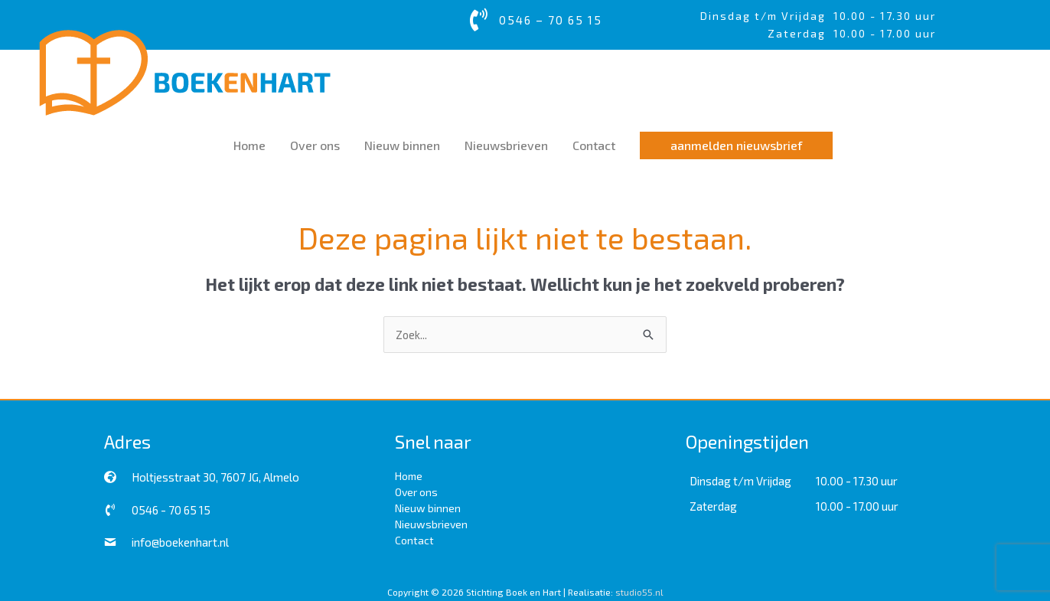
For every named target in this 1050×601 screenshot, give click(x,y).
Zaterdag (713, 505)
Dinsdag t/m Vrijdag (766, 15)
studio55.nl (639, 591)
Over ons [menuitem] (416, 491)
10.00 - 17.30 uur (884, 15)
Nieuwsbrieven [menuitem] (431, 523)
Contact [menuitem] (414, 539)
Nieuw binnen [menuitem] (428, 507)
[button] (736, 144)
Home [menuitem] (408, 475)
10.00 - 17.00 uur (857, 505)
